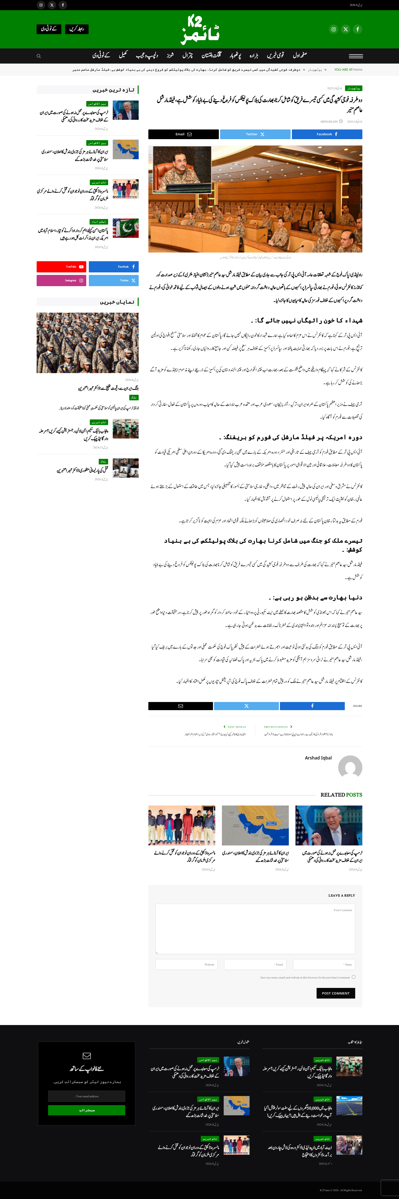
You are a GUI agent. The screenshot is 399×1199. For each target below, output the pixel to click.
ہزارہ (254, 55)
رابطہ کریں (76, 29)
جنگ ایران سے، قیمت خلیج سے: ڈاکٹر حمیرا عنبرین (108, 388)
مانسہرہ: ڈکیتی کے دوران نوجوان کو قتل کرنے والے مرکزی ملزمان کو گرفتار (184, 857)
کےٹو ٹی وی (49, 29)
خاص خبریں (99, 182)
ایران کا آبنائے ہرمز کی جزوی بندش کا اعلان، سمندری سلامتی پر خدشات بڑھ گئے (255, 857)
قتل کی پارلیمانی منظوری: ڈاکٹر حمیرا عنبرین (82, 470)
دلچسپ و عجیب (147, 55)
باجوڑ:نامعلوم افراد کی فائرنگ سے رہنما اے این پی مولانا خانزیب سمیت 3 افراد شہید (300, 734)
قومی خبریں (275, 55)
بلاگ (133, 397)
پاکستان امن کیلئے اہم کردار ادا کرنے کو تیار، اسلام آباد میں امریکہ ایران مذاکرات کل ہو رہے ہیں (73, 234)
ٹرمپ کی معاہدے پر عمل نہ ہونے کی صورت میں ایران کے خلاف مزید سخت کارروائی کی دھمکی (332, 857)
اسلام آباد (99, 222)
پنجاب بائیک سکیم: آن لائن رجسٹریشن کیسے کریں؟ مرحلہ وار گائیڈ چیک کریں (73, 435)
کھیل (123, 55)
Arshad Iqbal (318, 758)
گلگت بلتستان (211, 55)
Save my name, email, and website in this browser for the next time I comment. (305, 977)
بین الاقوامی (97, 104)
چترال (187, 55)
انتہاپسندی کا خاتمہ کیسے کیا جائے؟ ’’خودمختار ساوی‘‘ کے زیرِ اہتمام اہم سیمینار (213, 734)
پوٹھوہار (235, 55)
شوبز (170, 55)
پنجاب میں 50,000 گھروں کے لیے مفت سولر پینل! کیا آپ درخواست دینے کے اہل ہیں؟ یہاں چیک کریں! (298, 1112)
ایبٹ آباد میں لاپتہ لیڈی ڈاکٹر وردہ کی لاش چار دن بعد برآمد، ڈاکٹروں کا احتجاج (300, 1151)
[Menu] (356, 56)
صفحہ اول (300, 55)
